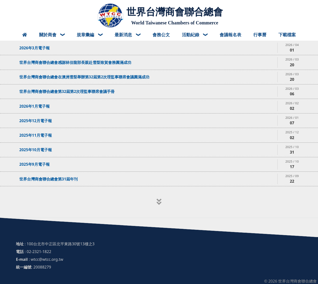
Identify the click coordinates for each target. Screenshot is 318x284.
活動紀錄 (191, 34)
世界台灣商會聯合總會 (174, 12)
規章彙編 (86, 34)
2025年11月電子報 (35, 135)
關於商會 (48, 34)
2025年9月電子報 (34, 164)
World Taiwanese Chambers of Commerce (174, 22)
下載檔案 (287, 34)
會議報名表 (230, 34)
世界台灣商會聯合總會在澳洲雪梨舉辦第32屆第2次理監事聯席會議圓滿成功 (84, 77)
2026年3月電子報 (34, 48)
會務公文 (161, 34)
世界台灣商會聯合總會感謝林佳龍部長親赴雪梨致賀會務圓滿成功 (75, 62)
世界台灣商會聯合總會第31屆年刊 (48, 179)
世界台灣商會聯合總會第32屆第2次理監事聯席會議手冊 (67, 91)
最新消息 (124, 34)
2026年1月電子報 (34, 106)
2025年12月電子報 (35, 120)
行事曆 (259, 34)
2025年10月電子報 (35, 149)
